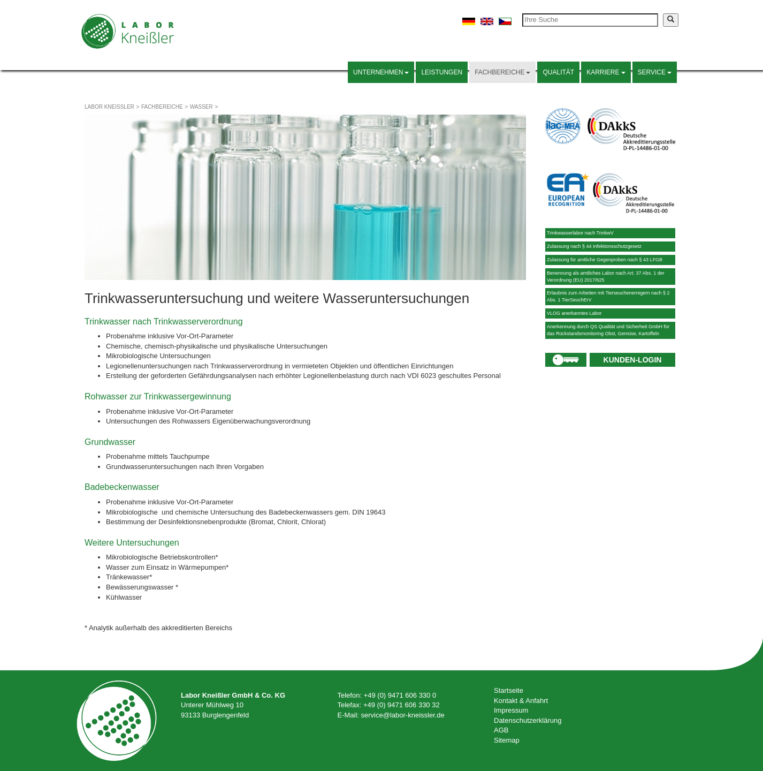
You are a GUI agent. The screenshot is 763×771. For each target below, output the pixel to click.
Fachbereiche (502, 72)
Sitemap (507, 740)
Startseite (508, 690)
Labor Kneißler (109, 107)
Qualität (558, 72)
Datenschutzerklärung (527, 720)
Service (655, 72)
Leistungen (441, 72)
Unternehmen (381, 72)
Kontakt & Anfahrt (521, 701)
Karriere (605, 72)
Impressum (511, 710)
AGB (501, 730)
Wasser (201, 107)
